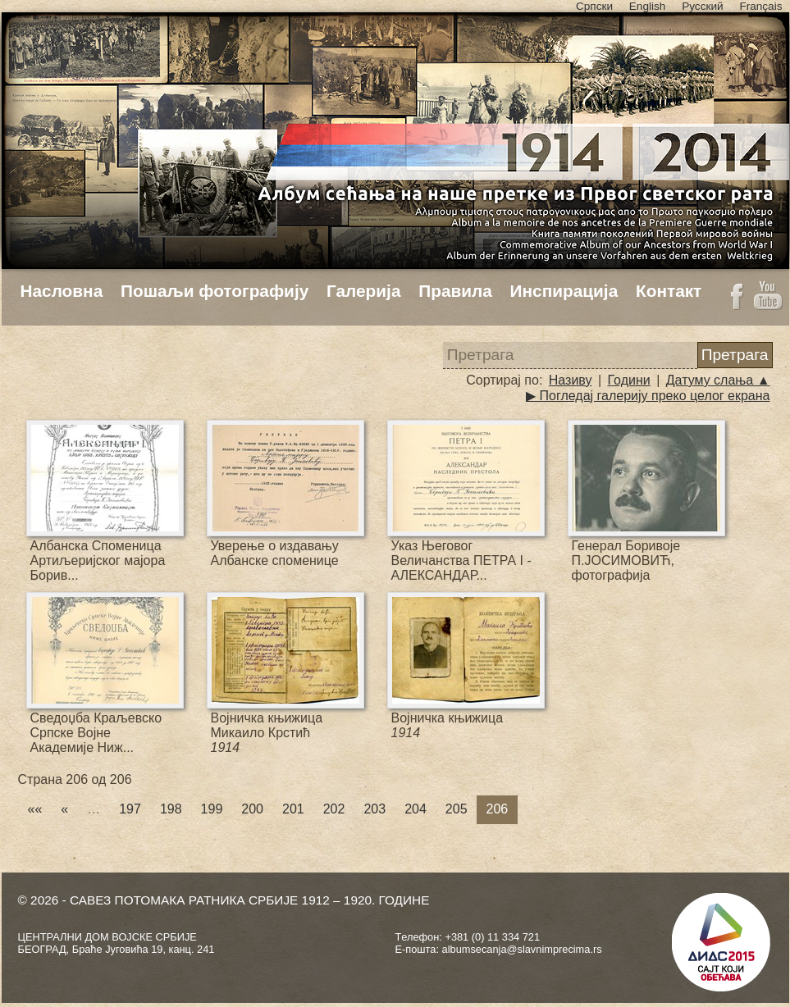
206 (497, 809)
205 (456, 809)
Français (760, 6)
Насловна (62, 290)
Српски (594, 6)
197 (130, 809)
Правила (455, 290)
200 (252, 809)
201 (293, 809)
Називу (570, 380)
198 (171, 809)
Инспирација (564, 290)
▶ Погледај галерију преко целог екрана (647, 396)
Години (629, 380)
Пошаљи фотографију (214, 290)
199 (212, 809)
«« (35, 809)
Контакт (668, 290)
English (647, 6)
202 (334, 809)
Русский (702, 6)
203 (374, 809)
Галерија (363, 290)
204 (415, 809)
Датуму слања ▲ (718, 380)
